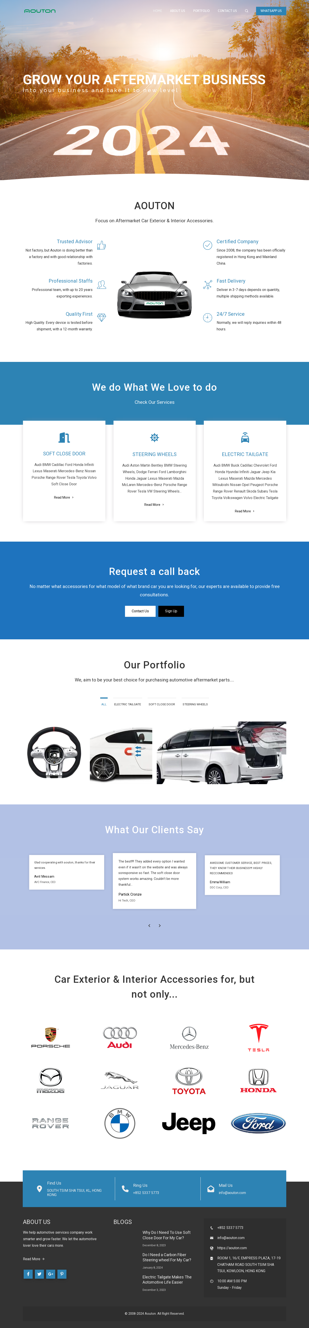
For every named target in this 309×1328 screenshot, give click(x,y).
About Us (177, 11)
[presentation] (149, 925)
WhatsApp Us (271, 11)
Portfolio (201, 11)
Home (157, 11)
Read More (64, 497)
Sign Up (171, 611)
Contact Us (227, 11)
